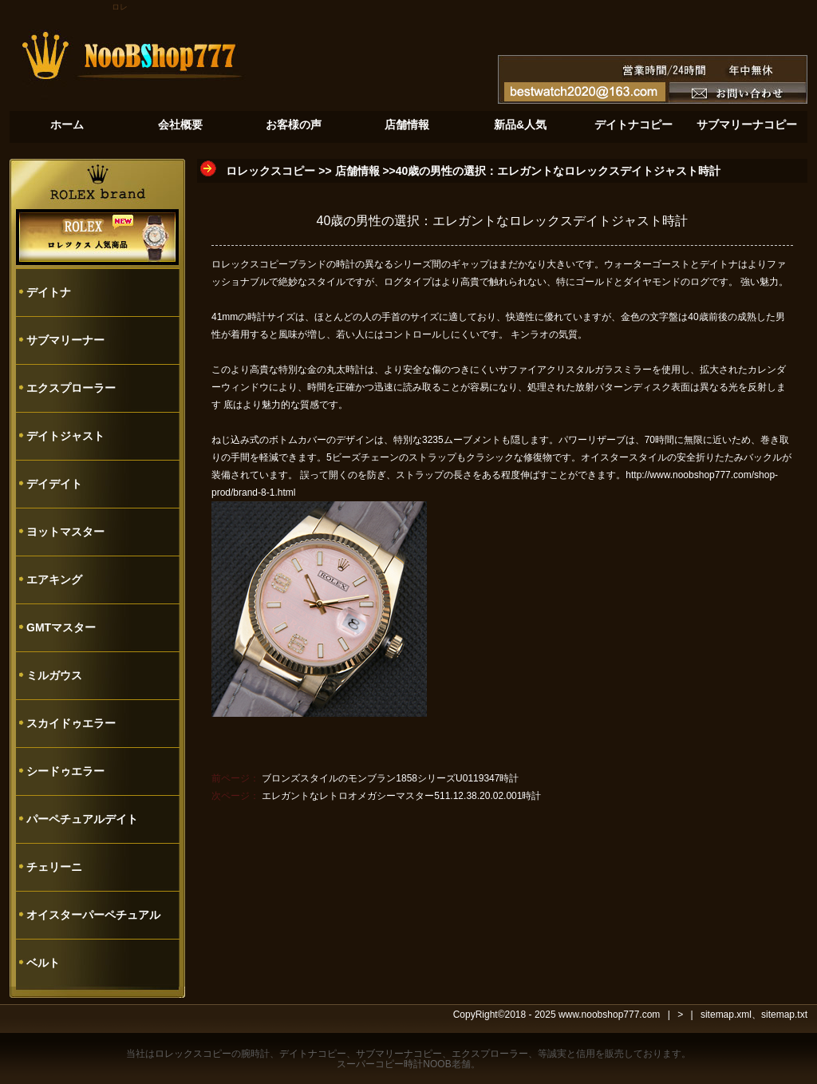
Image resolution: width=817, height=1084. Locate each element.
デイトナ (48, 292)
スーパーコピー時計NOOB (394, 1064)
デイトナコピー (312, 1053)
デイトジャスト (65, 435)
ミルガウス (54, 675)
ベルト (43, 962)
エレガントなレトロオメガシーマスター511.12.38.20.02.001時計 (401, 795)
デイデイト (54, 483)
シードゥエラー (65, 771)
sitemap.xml (726, 1014)
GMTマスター (61, 627)
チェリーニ (54, 866)
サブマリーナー (65, 340)
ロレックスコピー (270, 170)
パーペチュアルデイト (82, 819)
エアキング (54, 579)
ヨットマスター (65, 531)
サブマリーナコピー (399, 1053)
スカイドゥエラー (71, 723)
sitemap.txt (784, 1014)
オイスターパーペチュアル (93, 914)
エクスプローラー (71, 388)
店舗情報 (357, 170)
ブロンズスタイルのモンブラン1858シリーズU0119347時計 (390, 778)
